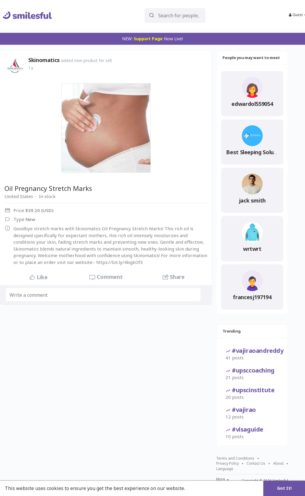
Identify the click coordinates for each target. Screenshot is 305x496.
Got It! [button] (284, 488)
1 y (30, 67)
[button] (175, 15)
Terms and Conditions (235, 458)
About (278, 463)
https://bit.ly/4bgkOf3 (119, 262)
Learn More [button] (200, 488)
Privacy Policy (227, 463)
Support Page (148, 38)
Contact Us (256, 463)
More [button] (222, 479)
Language (224, 468)
